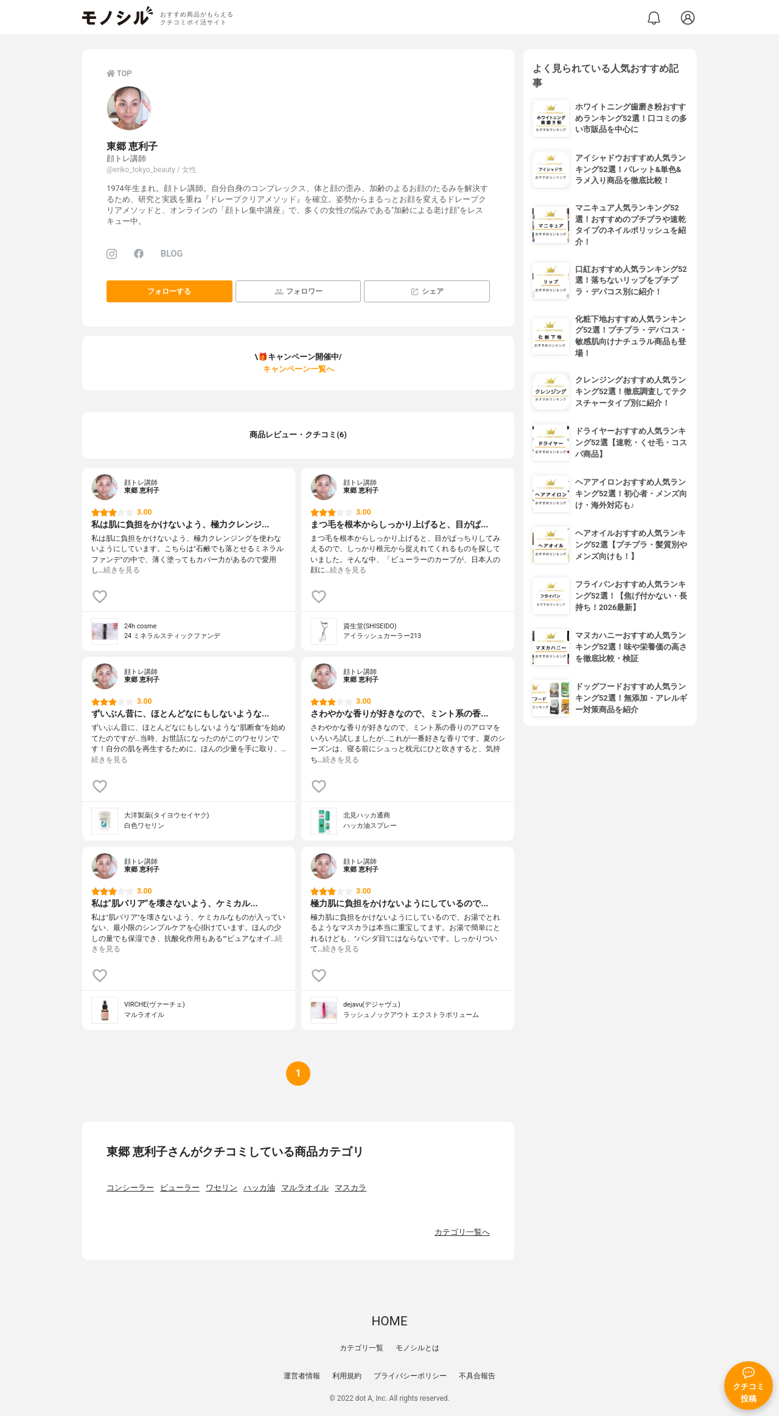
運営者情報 (302, 1376)
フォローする (169, 291)
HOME (389, 1321)
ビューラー (180, 1187)
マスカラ (350, 1187)
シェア (427, 291)
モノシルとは (417, 1348)
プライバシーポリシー (410, 1376)
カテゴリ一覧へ (462, 1232)
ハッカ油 (259, 1187)
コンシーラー (130, 1187)
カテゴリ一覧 (361, 1348)
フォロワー (298, 291)
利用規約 (347, 1376)
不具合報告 (477, 1376)
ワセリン (221, 1187)
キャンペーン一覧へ (298, 368)
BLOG (172, 254)
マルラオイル (305, 1187)
